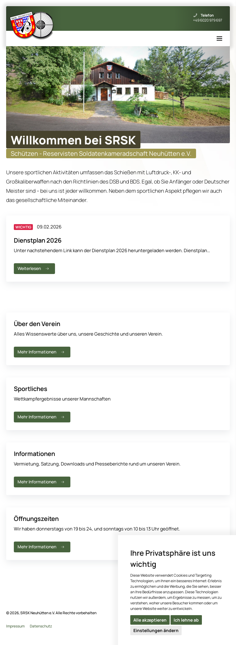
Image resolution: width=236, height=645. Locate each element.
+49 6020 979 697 (207, 20)
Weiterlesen (34, 268)
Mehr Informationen (41, 352)
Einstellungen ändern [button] (156, 630)
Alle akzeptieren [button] (150, 620)
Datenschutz (41, 626)
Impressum (15, 626)
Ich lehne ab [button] (186, 620)
